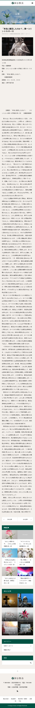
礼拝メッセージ (25, 34)
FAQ (20, 701)
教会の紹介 (6, 698)
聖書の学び (7, 650)
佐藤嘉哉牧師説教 (15, 34)
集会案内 (13, 698)
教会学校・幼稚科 (22, 698)
